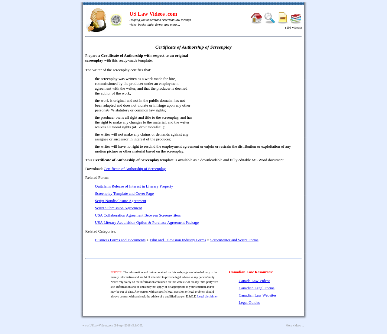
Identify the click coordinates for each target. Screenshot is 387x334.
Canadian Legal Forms (256, 288)
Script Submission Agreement (118, 208)
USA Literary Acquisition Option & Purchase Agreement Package (147, 222)
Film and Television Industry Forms (178, 240)
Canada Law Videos (254, 280)
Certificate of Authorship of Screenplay (135, 168)
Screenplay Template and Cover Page (124, 193)
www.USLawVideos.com (98, 325)
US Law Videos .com (153, 14)
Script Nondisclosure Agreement (120, 200)
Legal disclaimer (207, 296)
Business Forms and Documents (120, 240)
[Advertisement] (250, 96)
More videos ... (295, 325)
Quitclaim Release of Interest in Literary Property (134, 186)
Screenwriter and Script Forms (234, 240)
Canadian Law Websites (257, 295)
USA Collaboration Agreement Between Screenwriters (138, 215)
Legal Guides (249, 302)
